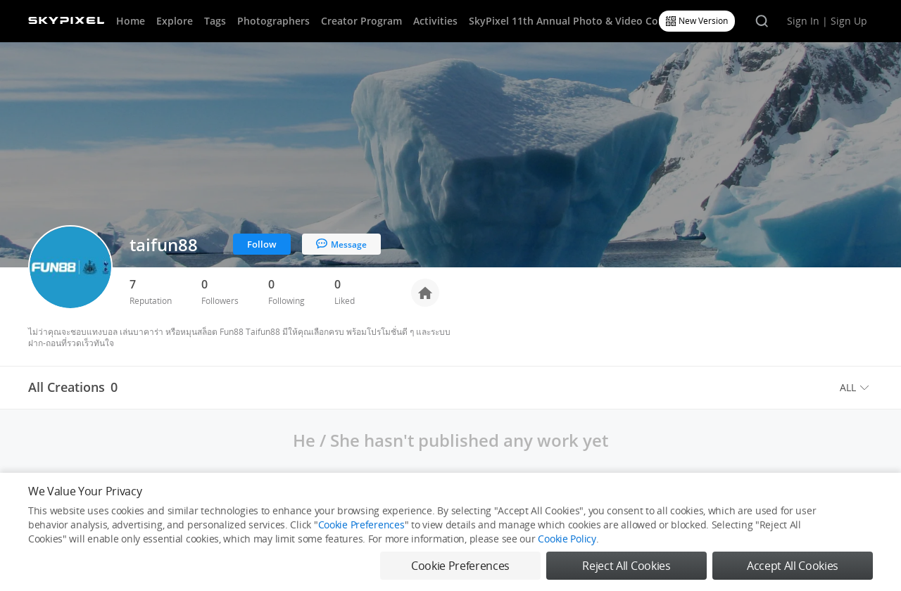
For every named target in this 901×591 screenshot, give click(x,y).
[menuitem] (856, 388)
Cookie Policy (567, 538)
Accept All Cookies (792, 565)
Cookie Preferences (361, 524)
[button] (856, 387)
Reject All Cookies (626, 565)
